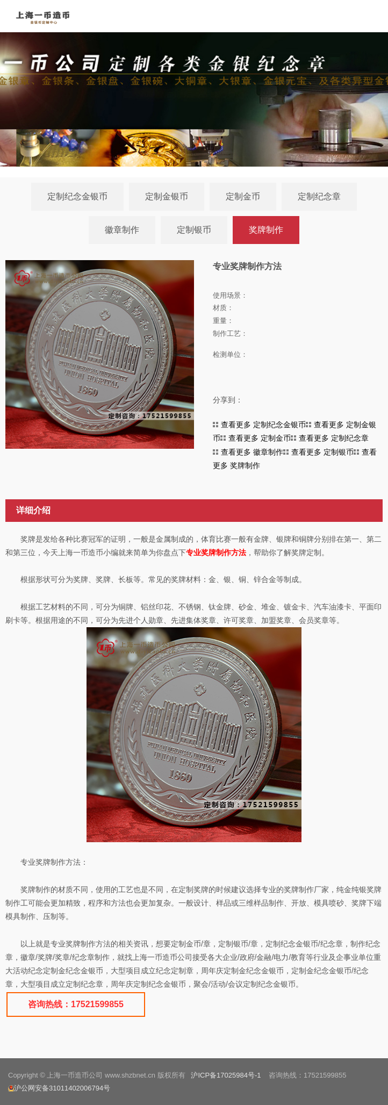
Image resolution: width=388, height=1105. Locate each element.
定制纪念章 (319, 196)
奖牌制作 (266, 229)
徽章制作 (122, 229)
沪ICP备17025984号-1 (226, 1075)
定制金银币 (166, 196)
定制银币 (194, 229)
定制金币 (243, 196)
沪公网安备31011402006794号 (59, 1088)
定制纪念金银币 (77, 196)
